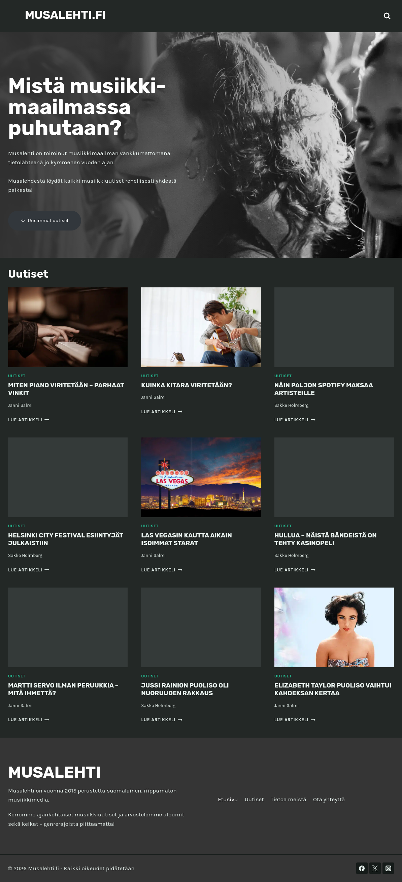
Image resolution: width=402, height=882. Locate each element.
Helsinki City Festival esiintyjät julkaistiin (49, 539)
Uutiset (16, 376)
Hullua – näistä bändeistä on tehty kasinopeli (328, 539)
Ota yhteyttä (329, 799)
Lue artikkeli (28, 419)
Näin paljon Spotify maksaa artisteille (326, 389)
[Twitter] (375, 868)
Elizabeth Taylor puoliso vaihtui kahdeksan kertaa (323, 689)
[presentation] (68, 327)
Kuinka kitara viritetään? (189, 385)
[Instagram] (388, 868)
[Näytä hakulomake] (387, 16)
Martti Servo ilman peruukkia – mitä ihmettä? (66, 689)
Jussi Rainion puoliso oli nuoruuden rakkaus (187, 689)
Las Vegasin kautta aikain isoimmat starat (189, 539)
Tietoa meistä (288, 799)
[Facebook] (362, 868)
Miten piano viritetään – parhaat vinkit (53, 389)
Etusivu (228, 799)
